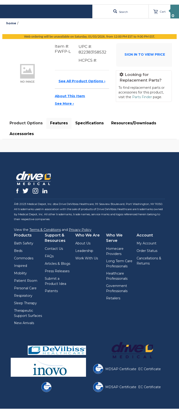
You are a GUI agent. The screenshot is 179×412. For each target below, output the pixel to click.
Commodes (23, 258)
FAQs (49, 256)
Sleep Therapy (25, 303)
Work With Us (86, 258)
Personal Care (25, 288)
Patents (51, 291)
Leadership (84, 251)
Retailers (113, 298)
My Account (146, 243)
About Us (82, 243)
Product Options (26, 123)
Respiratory (23, 296)
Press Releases (57, 271)
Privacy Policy (80, 230)
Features (59, 123)
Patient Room (25, 281)
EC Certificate (149, 369)
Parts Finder (142, 97)
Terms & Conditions (45, 230)
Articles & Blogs (57, 264)
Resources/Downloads (133, 123)
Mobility (20, 273)
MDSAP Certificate (120, 369)
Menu (14, 11)
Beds (18, 251)
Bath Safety (23, 243)
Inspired (20, 266)
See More (64, 103)
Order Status (147, 251)
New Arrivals (24, 323)
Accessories (22, 134)
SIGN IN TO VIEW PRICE (144, 54)
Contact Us (54, 249)
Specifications (89, 123)
